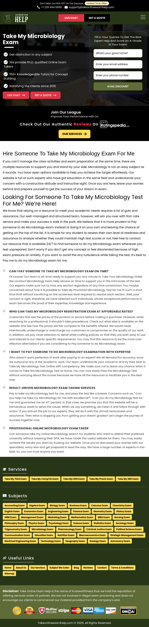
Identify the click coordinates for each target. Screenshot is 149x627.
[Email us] (89, 7)
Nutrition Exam (66, 535)
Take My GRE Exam (128, 478)
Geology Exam (98, 541)
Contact (102, 567)
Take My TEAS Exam (16, 478)
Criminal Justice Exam (99, 529)
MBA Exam (104, 517)
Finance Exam (81, 511)
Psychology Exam (59, 523)
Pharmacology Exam (70, 529)
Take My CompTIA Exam (45, 478)
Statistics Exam (102, 523)
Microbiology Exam (42, 529)
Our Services (74, 134)
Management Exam (32, 517)
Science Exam (81, 523)
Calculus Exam (99, 505)
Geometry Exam (103, 511)
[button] (45, 95)
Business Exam (78, 505)
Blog (76, 567)
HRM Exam (11, 517)
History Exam (123, 511)
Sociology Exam (125, 523)
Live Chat (71, 18)
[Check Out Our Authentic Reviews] (114, 124)
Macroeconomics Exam (92, 535)
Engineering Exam (58, 511)
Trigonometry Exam (16, 529)
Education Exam (44, 535)
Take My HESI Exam (74, 478)
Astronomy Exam (120, 541)
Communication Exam (17, 535)
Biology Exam (57, 505)
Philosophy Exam (14, 523)
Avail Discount (118, 86)
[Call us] (49, 7)
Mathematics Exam (82, 517)
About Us (21, 567)
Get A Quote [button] (97, 18)
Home (8, 567)
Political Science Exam (128, 529)
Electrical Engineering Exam (20, 541)
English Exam (12, 511)
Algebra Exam (37, 505)
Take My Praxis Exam (101, 478)
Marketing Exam (57, 517)
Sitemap (9, 573)
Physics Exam (36, 523)
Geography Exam (75, 541)
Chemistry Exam (122, 505)
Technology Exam (51, 541)
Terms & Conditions (122, 567)
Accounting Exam (15, 505)
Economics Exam (33, 511)
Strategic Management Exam (126, 535)
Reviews (88, 567)
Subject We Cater (59, 567)
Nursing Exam (122, 517)
